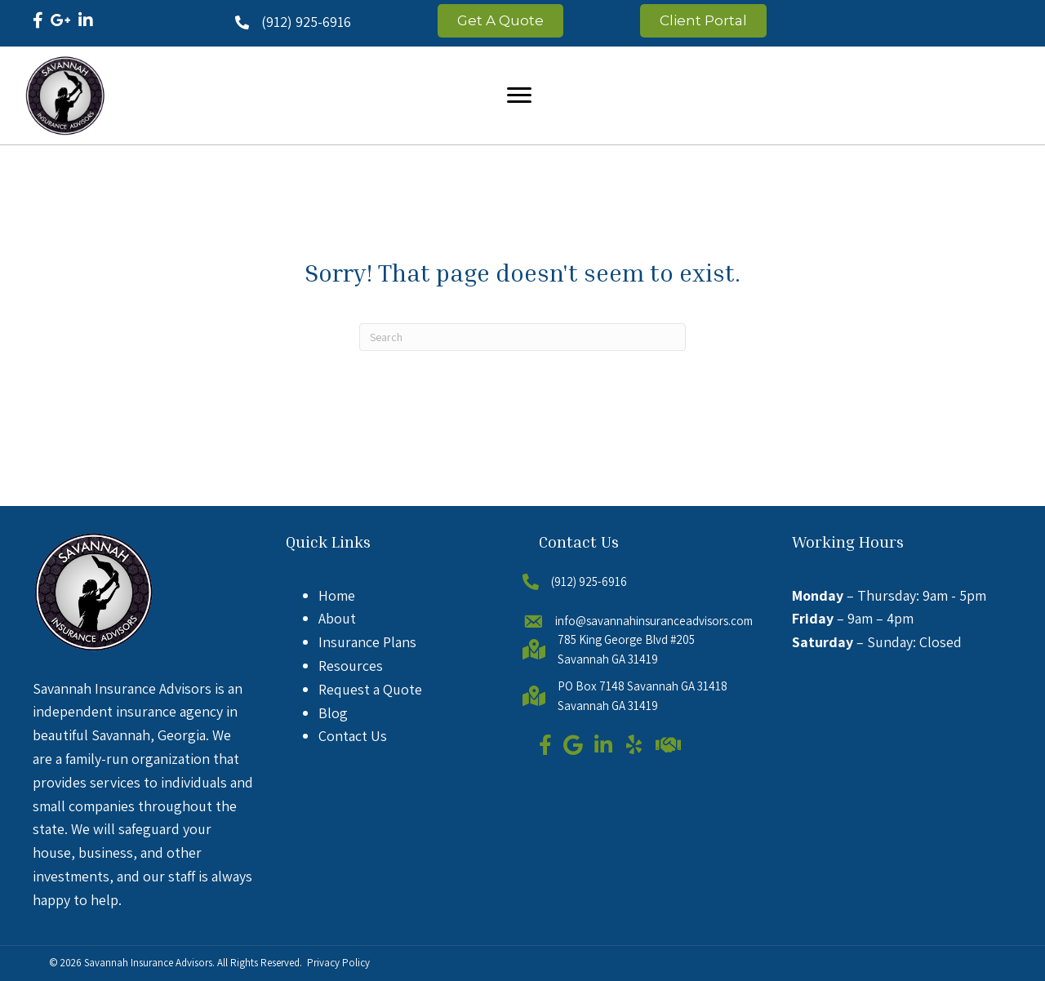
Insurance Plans (367, 642)
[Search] (522, 337)
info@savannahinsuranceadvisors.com (654, 620)
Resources (350, 665)
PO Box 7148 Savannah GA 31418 (642, 686)
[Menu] (519, 95)
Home (336, 595)
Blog (333, 713)
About (337, 618)
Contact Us (352, 735)
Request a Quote (370, 689)
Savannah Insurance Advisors (148, 963)
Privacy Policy (338, 963)
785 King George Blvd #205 (626, 639)
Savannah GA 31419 (608, 659)
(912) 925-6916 (306, 21)
